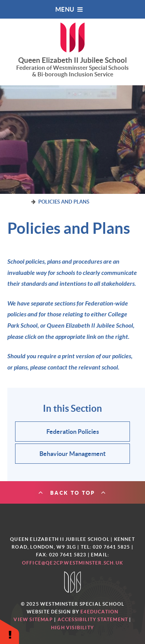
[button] (9, 631)
